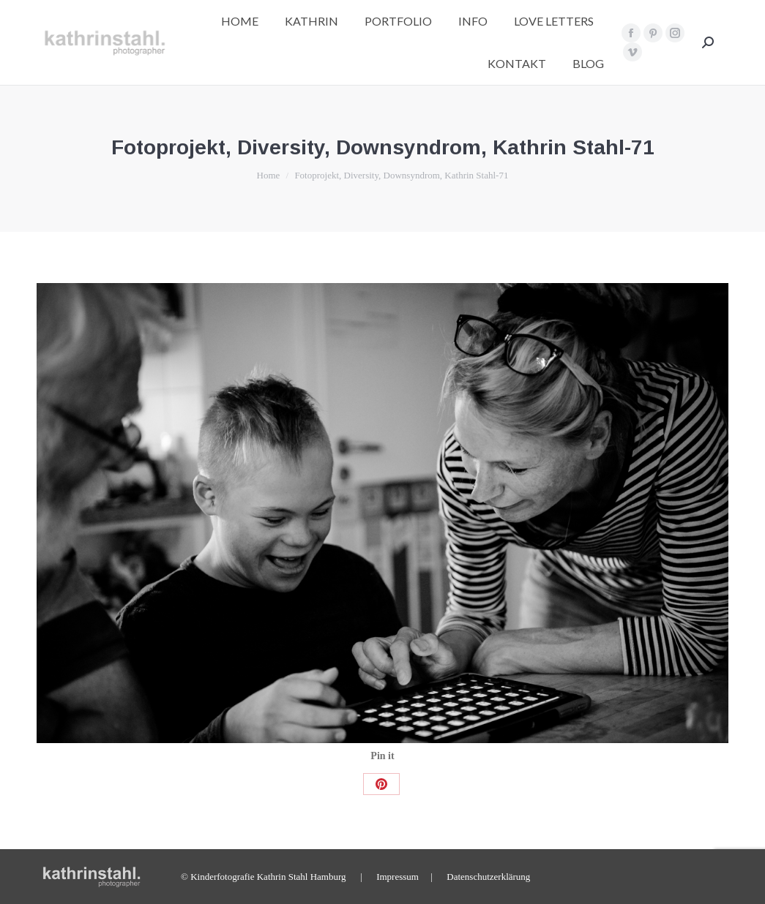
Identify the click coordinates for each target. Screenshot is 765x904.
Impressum (397, 876)
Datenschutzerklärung (488, 876)
